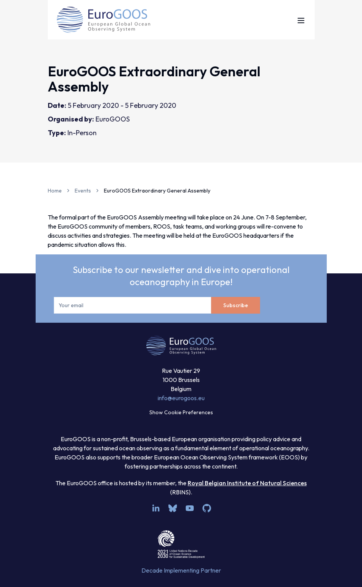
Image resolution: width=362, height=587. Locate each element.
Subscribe (235, 305)
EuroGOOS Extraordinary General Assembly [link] (157, 190)
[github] (206, 508)
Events (83, 190)
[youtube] (189, 508)
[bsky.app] (172, 508)
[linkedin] (155, 508)
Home (55, 190)
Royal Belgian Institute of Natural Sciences (247, 483)
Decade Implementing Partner (181, 570)
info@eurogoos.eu (181, 398)
